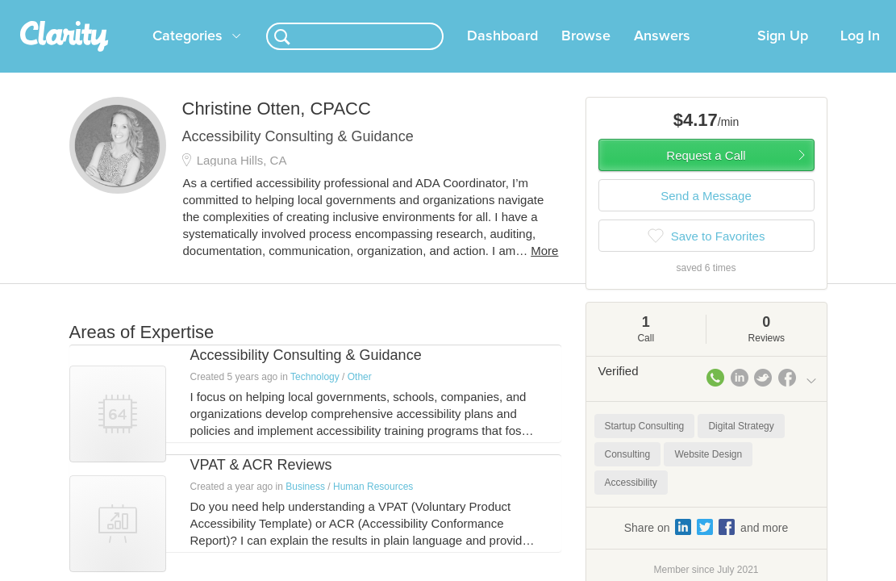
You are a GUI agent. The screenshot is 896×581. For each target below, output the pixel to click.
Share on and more (706, 546)
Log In (860, 55)
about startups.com (832, 10)
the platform (85, 9)
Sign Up (782, 55)
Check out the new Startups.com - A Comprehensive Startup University (600, 10)
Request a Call (705, 175)
